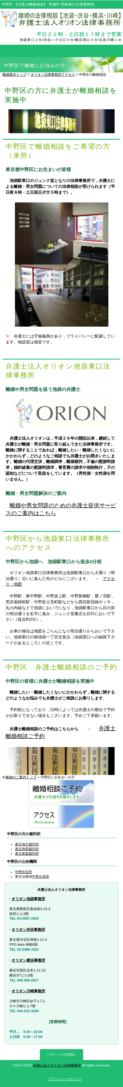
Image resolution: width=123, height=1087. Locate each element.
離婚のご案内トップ (21, 777)
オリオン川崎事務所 (28, 991)
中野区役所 (23, 872)
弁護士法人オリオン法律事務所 (57, 1065)
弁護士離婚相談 (61, 792)
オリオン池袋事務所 (28, 899)
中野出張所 (40, 876)
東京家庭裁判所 (27, 853)
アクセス (61, 817)
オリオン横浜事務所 (28, 960)
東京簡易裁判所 (27, 849)
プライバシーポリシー (65, 1079)
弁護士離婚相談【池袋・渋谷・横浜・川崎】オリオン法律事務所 (61, 19)
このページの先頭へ (61, 1054)
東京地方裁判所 (27, 844)
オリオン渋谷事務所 (28, 929)
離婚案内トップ (14, 74)
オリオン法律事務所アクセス (53, 74)
